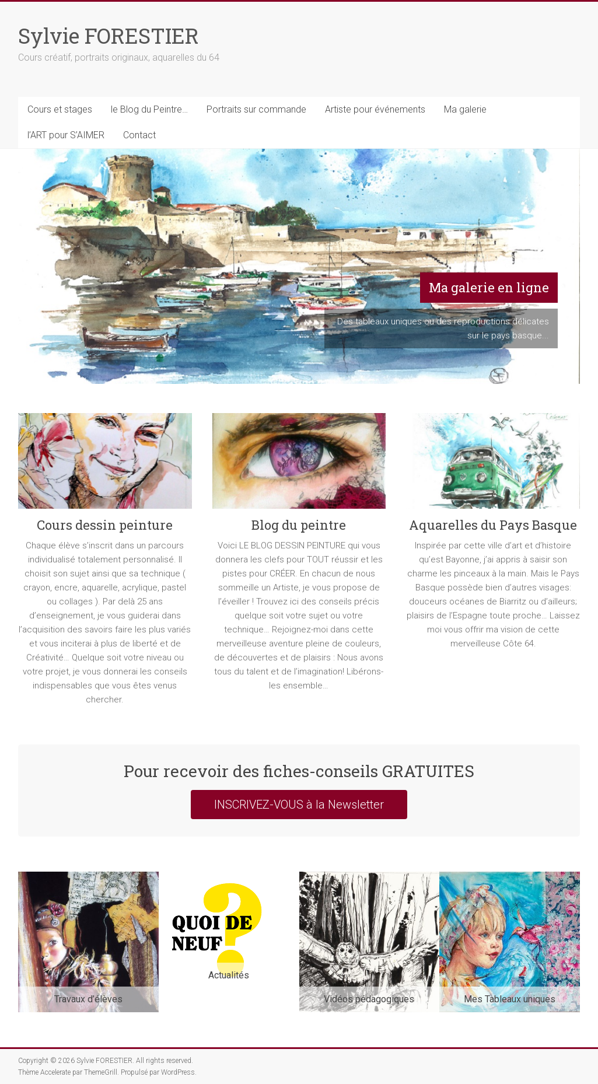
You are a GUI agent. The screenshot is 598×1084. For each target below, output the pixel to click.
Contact (139, 135)
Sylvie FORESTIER (108, 36)
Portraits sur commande (256, 109)
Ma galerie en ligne (489, 287)
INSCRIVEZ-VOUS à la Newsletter (299, 805)
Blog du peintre (298, 524)
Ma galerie (465, 109)
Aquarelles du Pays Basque (493, 524)
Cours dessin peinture (105, 524)
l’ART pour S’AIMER (65, 135)
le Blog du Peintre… (149, 109)
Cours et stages (59, 109)
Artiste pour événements (375, 109)
